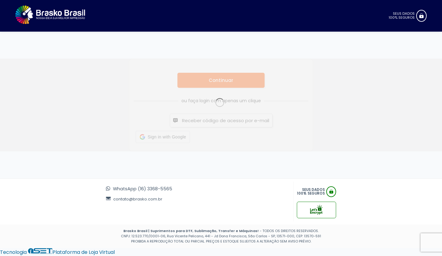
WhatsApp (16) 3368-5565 (139, 189)
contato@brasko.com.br (134, 199)
